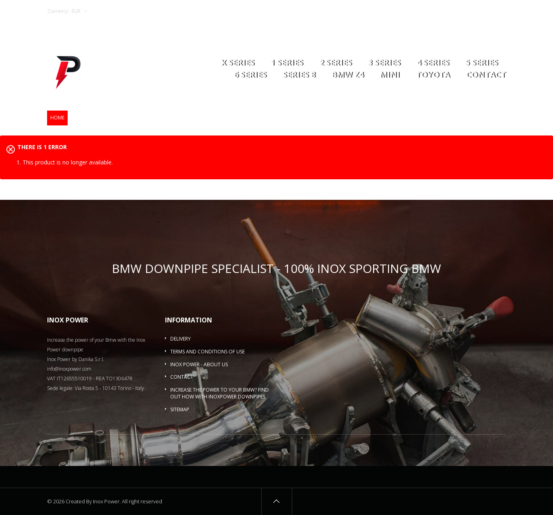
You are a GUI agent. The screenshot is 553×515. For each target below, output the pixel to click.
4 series (433, 63)
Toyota (433, 75)
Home (57, 117)
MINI (390, 75)
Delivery (180, 338)
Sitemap (179, 409)
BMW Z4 (347, 75)
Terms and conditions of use (207, 351)
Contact (486, 75)
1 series (286, 63)
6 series (250, 75)
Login (457, 11)
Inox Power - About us (199, 364)
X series (237, 63)
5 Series (481, 63)
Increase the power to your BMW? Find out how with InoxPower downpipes (219, 393)
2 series (335, 63)
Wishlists (430, 11)
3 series (384, 63)
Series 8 (299, 75)
